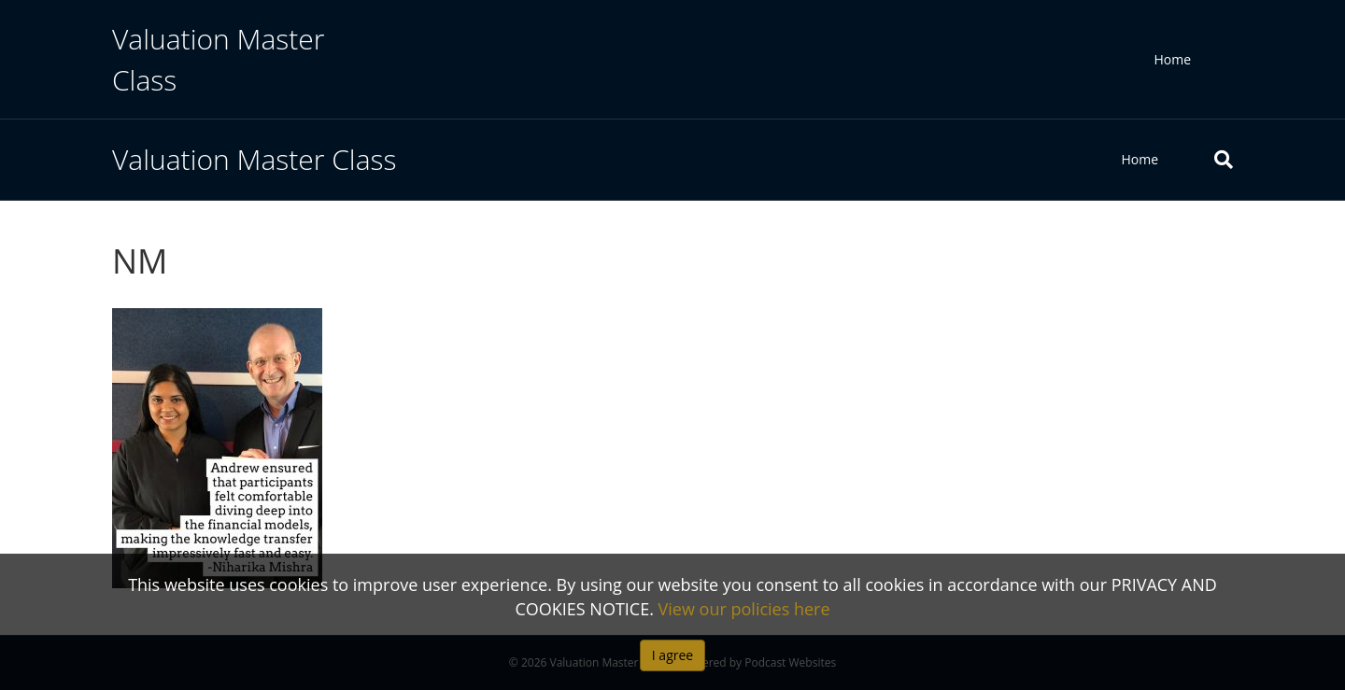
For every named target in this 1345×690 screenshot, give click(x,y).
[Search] (1209, 159)
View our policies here (744, 609)
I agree (672, 655)
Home (1172, 59)
